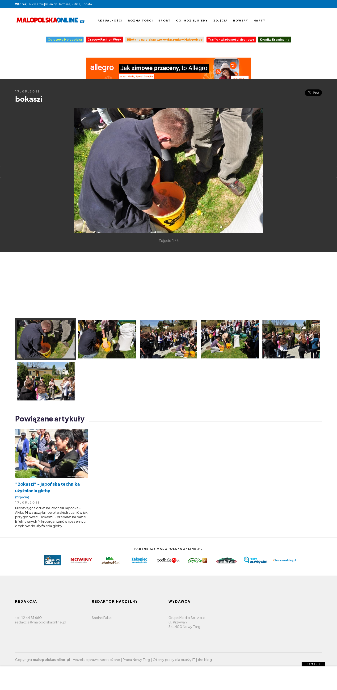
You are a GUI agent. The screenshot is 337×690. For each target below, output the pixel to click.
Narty (259, 20)
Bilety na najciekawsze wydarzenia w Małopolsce (164, 39)
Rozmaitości (140, 20)
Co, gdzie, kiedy (192, 20)
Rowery (240, 20)
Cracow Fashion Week (104, 39)
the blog (205, 659)
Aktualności (110, 20)
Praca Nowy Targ (136, 659)
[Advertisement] (22, 178)
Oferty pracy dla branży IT (174, 659)
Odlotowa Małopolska (65, 39)
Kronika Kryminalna (274, 39)
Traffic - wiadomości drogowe (231, 39)
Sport (164, 20)
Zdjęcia (220, 20)
